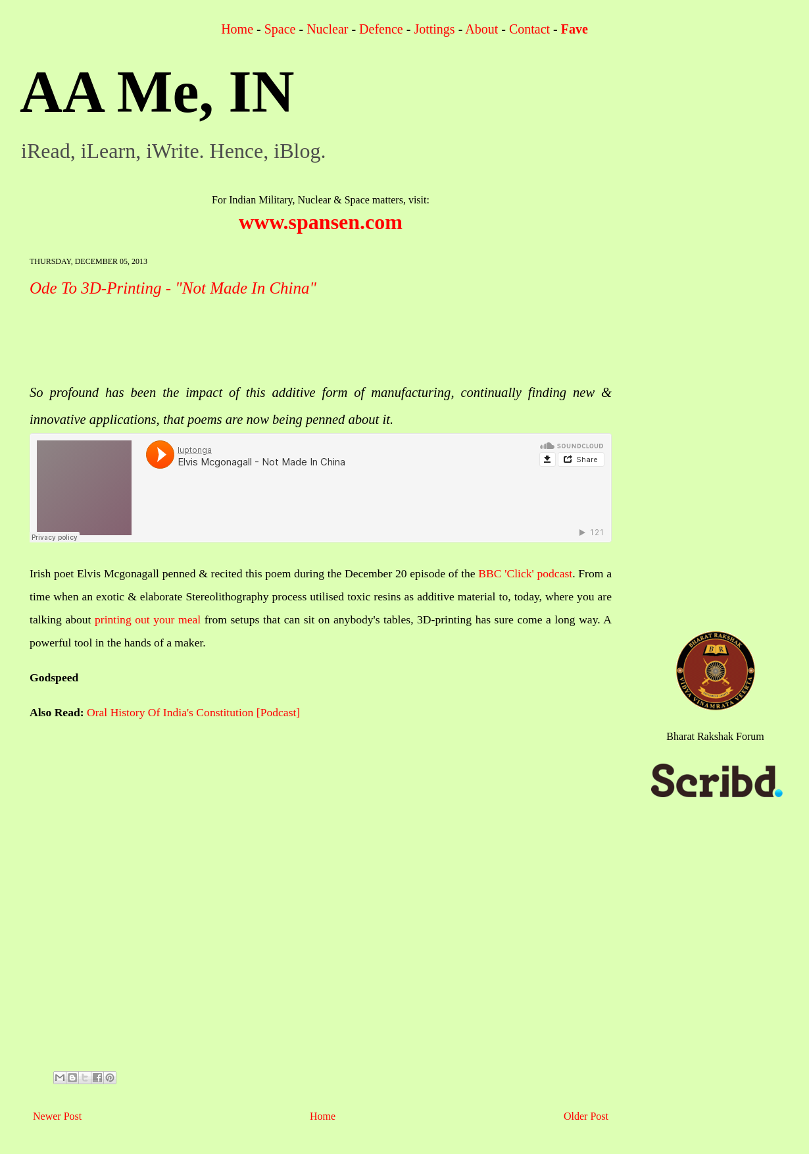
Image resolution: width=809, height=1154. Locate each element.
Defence (381, 29)
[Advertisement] (269, 341)
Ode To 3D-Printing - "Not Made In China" (173, 288)
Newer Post (57, 1116)
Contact (529, 29)
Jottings (434, 29)
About (481, 29)
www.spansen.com (321, 222)
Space (280, 29)
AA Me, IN (157, 91)
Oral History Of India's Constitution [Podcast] (193, 712)
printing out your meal (148, 619)
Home (237, 29)
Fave (574, 29)
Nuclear (327, 29)
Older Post (586, 1116)
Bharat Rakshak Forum (715, 736)
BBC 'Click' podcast (525, 573)
